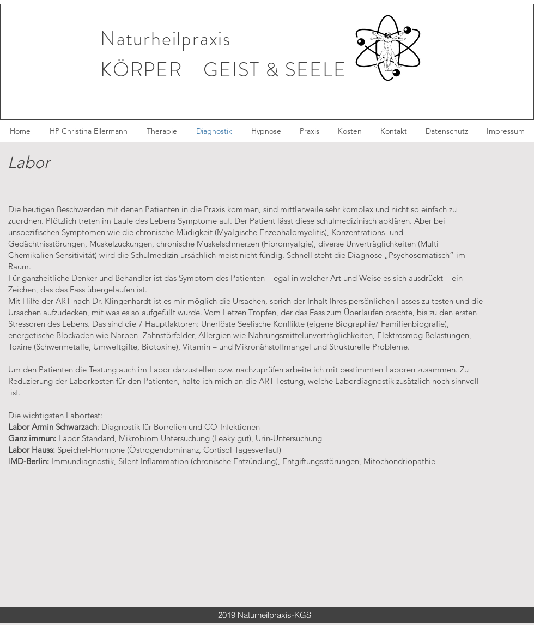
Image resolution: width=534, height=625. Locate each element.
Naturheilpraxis (165, 39)
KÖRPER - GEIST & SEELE (223, 70)
